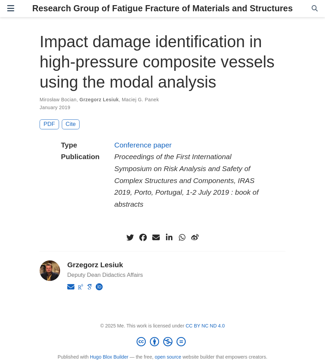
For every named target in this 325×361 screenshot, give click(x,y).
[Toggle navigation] (10, 8)
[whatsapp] (182, 237)
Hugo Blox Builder (109, 357)
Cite (71, 124)
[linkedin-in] (169, 237)
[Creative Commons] (162, 341)
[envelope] (156, 237)
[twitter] (130, 237)
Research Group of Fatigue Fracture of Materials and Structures (162, 8)
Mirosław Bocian (58, 99)
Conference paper (143, 145)
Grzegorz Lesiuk (99, 99)
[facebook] (143, 237)
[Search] (315, 9)
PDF (49, 124)
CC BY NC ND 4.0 (205, 325)
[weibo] (195, 237)
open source (168, 357)
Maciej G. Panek (140, 99)
